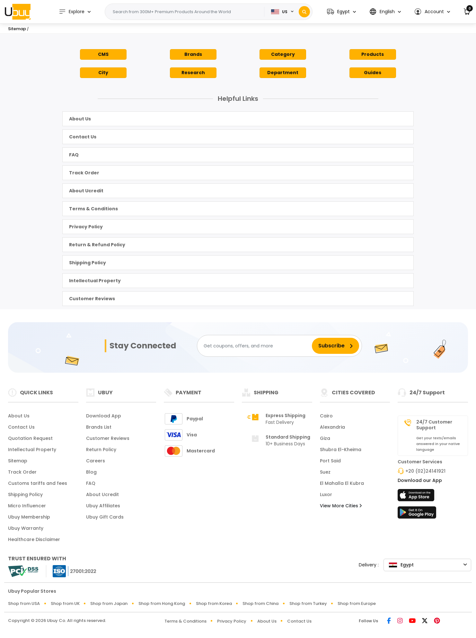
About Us (80, 119)
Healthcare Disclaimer (34, 539)
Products (372, 54)
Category (283, 54)
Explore (72, 11)
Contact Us (82, 137)
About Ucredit (86, 191)
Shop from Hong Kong (161, 603)
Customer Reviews (92, 298)
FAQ (74, 155)
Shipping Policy (87, 262)
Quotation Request (30, 438)
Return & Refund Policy (97, 244)
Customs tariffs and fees (37, 483)
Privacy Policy (86, 226)
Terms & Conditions (93, 208)
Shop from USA (24, 603)
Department (282, 72)
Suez (325, 472)
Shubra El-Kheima (340, 449)
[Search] (304, 11)
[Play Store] (417, 514)
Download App (103, 416)
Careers (95, 461)
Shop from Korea (214, 603)
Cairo (326, 416)
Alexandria (332, 427)
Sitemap (17, 461)
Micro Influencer (27, 506)
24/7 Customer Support (434, 425)
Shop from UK (65, 603)
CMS (103, 54)
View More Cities (341, 506)
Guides (372, 72)
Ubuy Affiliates (103, 506)
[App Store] (417, 497)
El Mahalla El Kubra (342, 483)
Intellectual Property (95, 280)
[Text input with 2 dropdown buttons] (187, 12)
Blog (91, 472)
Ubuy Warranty (25, 528)
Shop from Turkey (308, 603)
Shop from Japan (109, 603)
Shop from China (260, 603)
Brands (193, 54)
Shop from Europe (357, 603)
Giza (325, 438)
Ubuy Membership (29, 517)
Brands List (98, 427)
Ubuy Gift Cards (105, 517)
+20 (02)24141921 (425, 471)
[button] (341, 12)
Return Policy (101, 449)
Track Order (84, 173)
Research (193, 72)
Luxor (326, 494)
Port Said (330, 461)
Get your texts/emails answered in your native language (438, 443)
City (103, 72)
